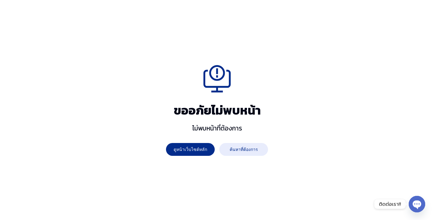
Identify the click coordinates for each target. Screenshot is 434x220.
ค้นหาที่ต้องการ (244, 149)
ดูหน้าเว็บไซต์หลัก (190, 149)
